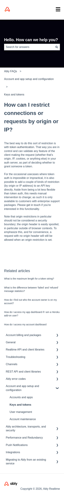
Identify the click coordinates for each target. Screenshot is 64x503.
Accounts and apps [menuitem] (21, 397)
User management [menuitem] (21, 411)
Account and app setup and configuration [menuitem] (22, 388)
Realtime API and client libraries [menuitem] (25, 349)
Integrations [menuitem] (13, 452)
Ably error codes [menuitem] (16, 378)
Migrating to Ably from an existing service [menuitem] (26, 461)
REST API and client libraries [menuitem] (23, 371)
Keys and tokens (14, 94)
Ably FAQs (10, 71)
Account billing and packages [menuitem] (23, 335)
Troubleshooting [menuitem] (15, 356)
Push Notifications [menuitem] (17, 445)
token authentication (22, 147)
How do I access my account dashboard (25, 324)
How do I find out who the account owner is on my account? (30, 301)
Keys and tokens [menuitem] (20, 404)
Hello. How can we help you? (31, 40)
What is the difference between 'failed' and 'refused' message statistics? (31, 289)
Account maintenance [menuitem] (23, 419)
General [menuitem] (11, 342)
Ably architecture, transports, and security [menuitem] (26, 428)
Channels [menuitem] (11, 364)
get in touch (33, 205)
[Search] (56, 47)
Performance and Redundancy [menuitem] (24, 437)
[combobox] (28, 47)
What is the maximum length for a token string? (29, 278)
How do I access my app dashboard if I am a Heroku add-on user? (32, 314)
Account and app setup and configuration (29, 79)
